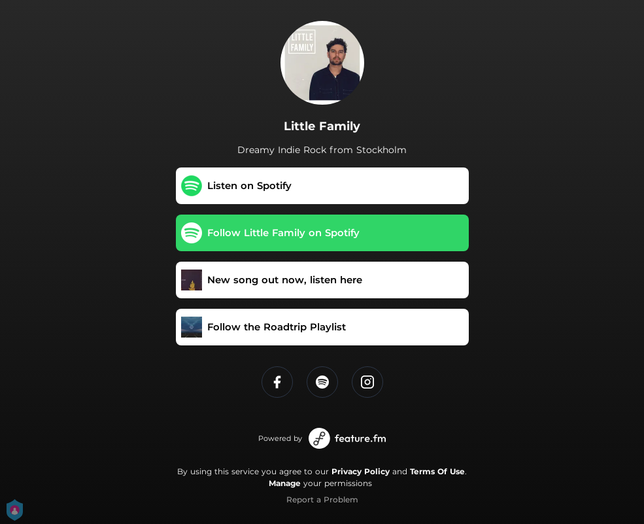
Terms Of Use (437, 471)
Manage (285, 483)
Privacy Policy (360, 471)
